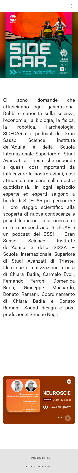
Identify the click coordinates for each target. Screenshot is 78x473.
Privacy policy (40, 457)
